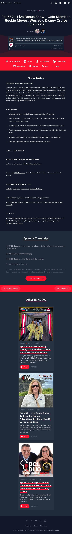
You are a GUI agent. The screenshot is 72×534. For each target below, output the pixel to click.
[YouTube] (60, 3)
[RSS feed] (51, 3)
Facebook (25, 189)
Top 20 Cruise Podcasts (33, 202)
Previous (10, 288)
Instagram (16, 189)
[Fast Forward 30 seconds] (24, 46)
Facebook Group (36, 189)
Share (61, 48)
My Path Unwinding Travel (32, 164)
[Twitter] (56, 3)
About (10, 3)
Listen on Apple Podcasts (15, 150)
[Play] (11, 45)
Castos (57, 530)
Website (9, 189)
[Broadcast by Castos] (11, 49)
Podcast (3, 3)
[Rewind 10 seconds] (16, 46)
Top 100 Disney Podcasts (15, 202)
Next (63, 288)
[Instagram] (69, 3)
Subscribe (17, 3)
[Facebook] (65, 3)
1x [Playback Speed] (20, 45)
